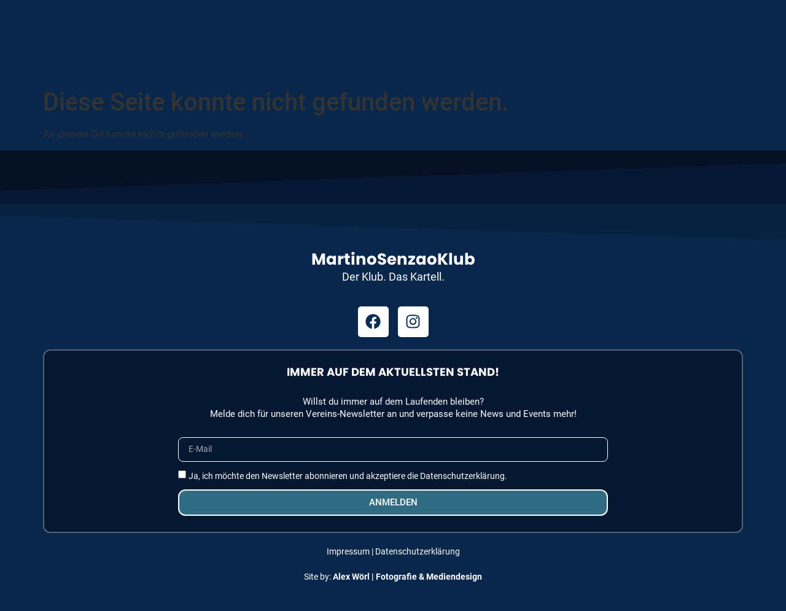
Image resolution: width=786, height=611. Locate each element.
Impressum (348, 551)
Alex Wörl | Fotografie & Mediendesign (407, 577)
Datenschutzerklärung (417, 551)
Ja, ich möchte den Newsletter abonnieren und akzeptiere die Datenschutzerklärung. (348, 475)
